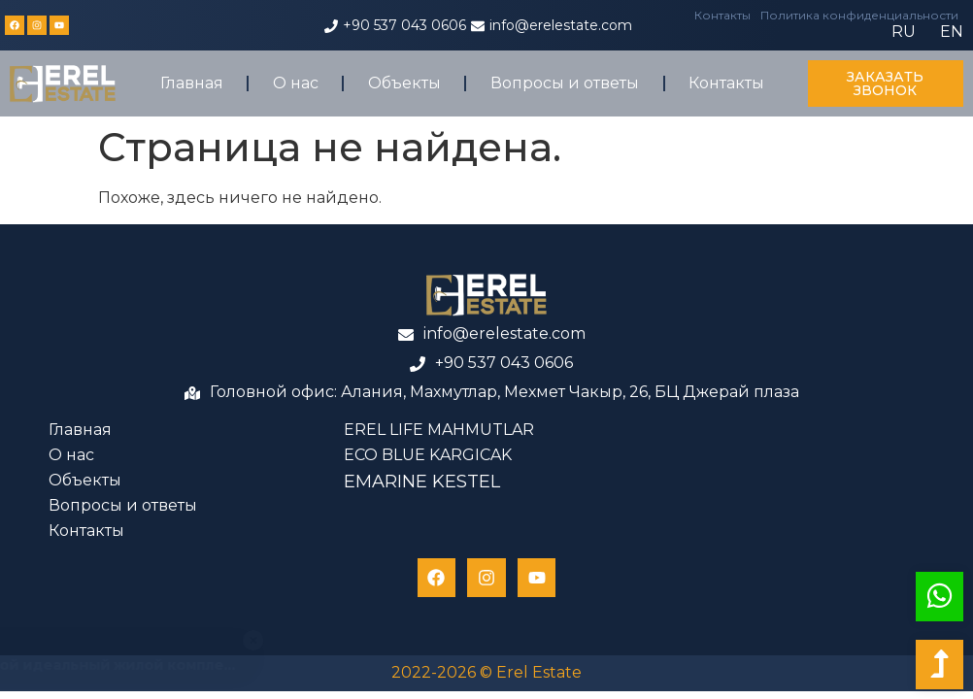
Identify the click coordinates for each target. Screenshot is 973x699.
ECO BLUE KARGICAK (428, 455)
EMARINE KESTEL (422, 481)
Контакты (722, 15)
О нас (296, 83)
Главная (191, 83)
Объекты (404, 83)
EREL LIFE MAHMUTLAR (439, 429)
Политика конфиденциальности (859, 15)
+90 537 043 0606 (404, 25)
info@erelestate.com (560, 25)
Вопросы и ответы (564, 83)
